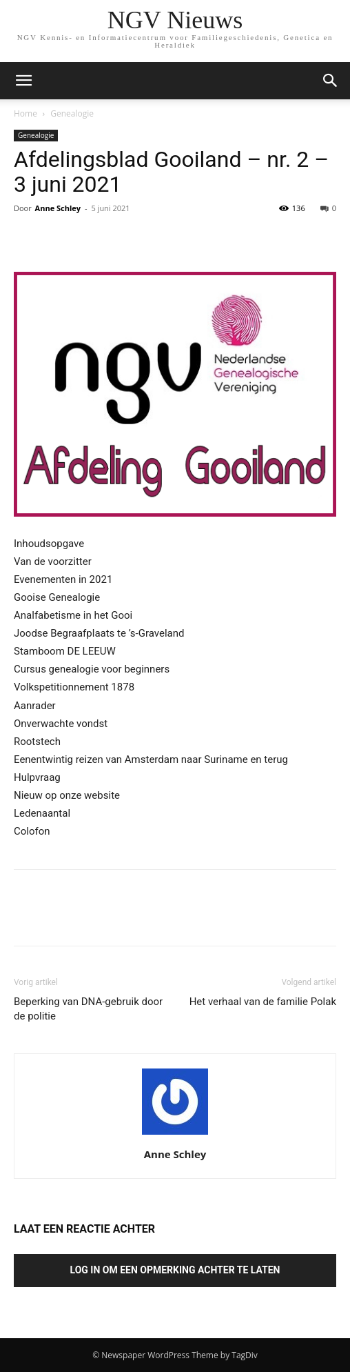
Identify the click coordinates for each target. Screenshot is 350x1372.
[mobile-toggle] (23, 80)
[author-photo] (175, 1134)
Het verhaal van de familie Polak (262, 1001)
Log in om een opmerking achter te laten (175, 1269)
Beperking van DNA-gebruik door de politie (88, 1008)
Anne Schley (58, 208)
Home (25, 113)
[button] (330, 80)
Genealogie (72, 113)
